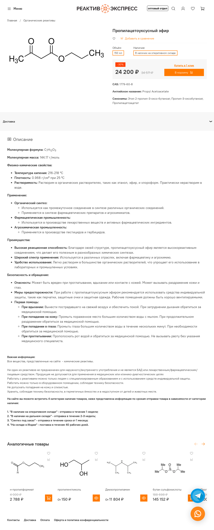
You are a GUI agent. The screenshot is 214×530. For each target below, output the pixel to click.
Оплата (45, 520)
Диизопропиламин (122, 493)
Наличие (139, 48)
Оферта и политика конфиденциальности (81, 520)
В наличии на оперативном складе (155, 53)
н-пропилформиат (19, 493)
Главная (12, 20)
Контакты (13, 520)
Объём (116, 48)
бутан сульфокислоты (175, 493)
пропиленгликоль (70, 493)
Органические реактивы (39, 20)
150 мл (118, 53)
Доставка (30, 520)
